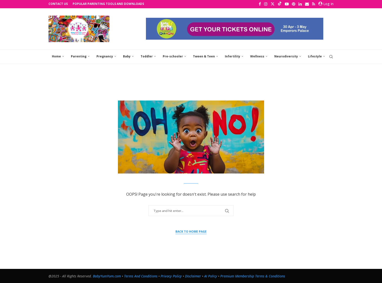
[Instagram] (265, 4)
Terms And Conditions (140, 275)
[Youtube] (287, 4)
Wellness (257, 56)
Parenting (78, 56)
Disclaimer (193, 275)
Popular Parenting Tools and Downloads (108, 4)
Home (56, 56)
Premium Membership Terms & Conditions (252, 275)
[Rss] (313, 4)
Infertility (232, 56)
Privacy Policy (171, 275)
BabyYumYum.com (107, 275)
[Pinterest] (293, 4)
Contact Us (58, 4)
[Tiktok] (280, 4)
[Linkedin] (300, 4)
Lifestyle (315, 56)
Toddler (147, 56)
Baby (127, 56)
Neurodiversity (286, 56)
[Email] (307, 4)
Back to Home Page (191, 231)
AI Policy (210, 275)
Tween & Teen (204, 56)
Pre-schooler (173, 56)
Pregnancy (104, 56)
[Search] (331, 56)
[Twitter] (273, 4)
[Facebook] (260, 4)
